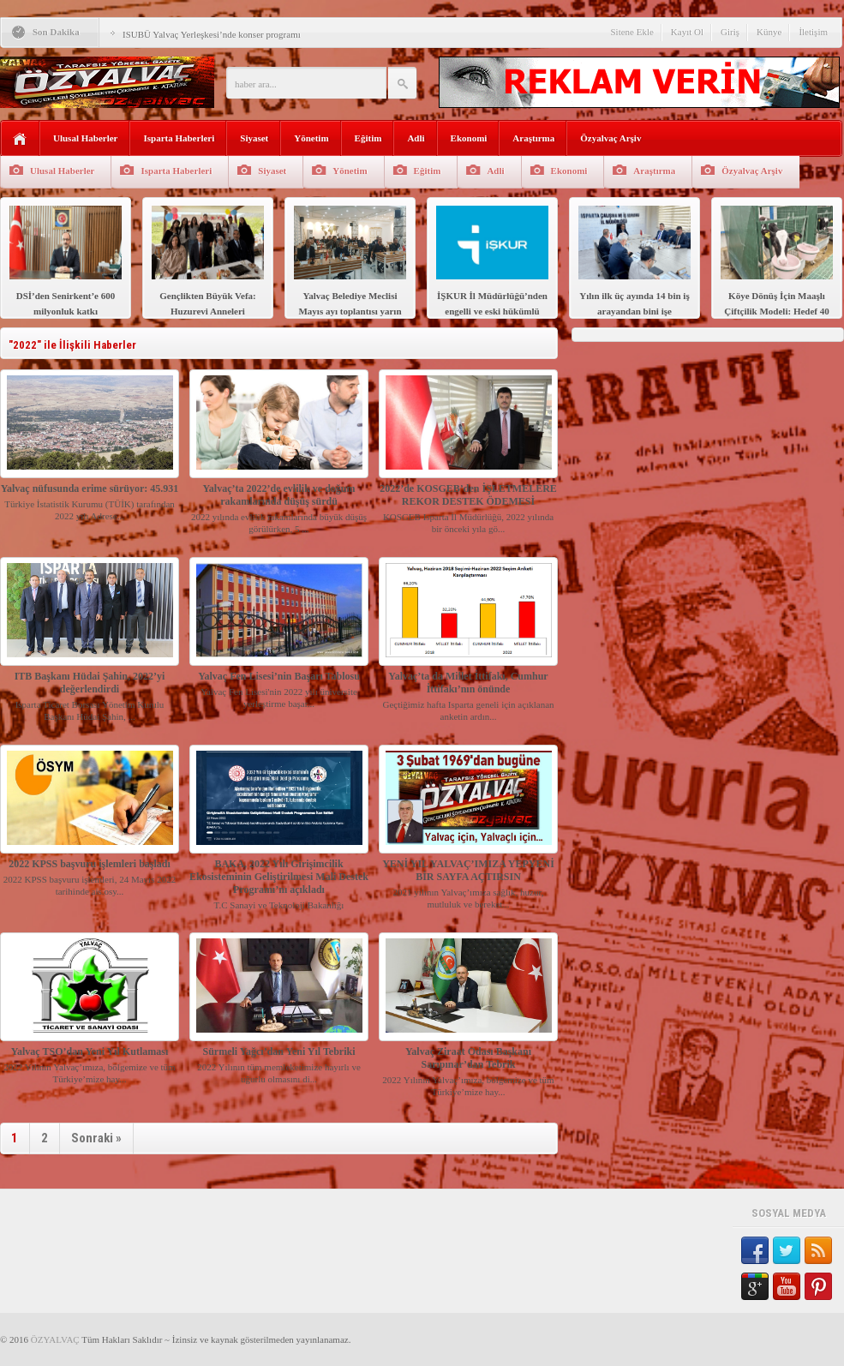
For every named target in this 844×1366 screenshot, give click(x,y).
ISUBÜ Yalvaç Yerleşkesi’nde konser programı (212, 34)
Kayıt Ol (687, 32)
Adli (415, 138)
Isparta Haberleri (178, 138)
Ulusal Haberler (85, 138)
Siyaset (254, 138)
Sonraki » (96, 1138)
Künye (769, 32)
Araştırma (533, 138)
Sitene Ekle (631, 32)
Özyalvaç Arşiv (610, 138)
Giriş (730, 32)
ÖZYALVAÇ (55, 1339)
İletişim (813, 32)
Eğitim (368, 138)
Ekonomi (469, 138)
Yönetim (311, 138)
